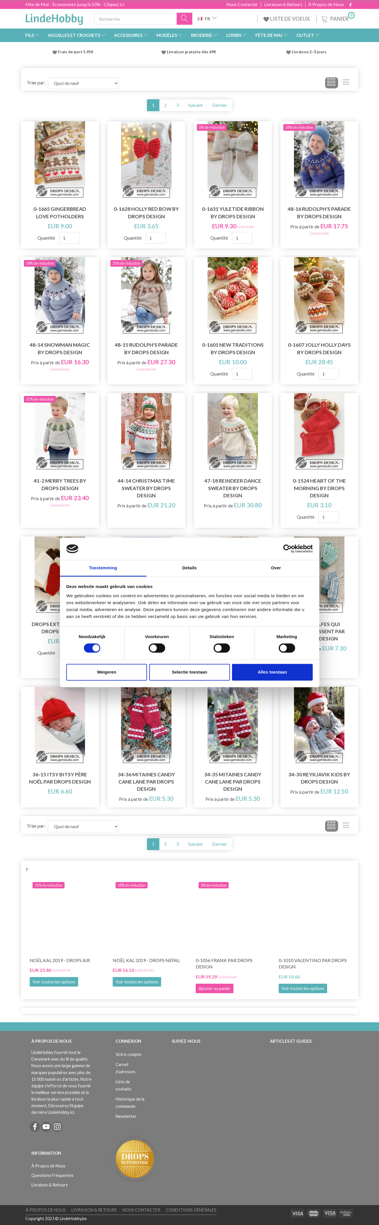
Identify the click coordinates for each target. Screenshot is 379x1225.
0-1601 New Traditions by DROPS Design (233, 348)
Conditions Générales (191, 1209)
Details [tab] (189, 567)
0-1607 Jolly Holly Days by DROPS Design (319, 348)
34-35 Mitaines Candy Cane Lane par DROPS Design (232, 781)
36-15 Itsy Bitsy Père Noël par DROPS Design (60, 778)
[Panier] (337, 18)
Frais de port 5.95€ (75, 52)
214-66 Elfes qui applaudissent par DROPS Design (319, 631)
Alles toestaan (272, 672)
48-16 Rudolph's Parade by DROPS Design (319, 212)
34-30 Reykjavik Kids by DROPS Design (319, 778)
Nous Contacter (242, 4)
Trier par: (36, 82)
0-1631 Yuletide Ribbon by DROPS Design (233, 212)
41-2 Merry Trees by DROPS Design (60, 484)
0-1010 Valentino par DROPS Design (313, 963)
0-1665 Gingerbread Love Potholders (59, 212)
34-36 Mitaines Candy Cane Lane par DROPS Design (146, 781)
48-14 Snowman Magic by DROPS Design (60, 348)
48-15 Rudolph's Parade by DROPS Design (146, 348)
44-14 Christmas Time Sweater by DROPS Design (146, 488)
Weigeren (106, 672)
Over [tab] (276, 567)
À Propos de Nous (326, 4)
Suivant (195, 105)
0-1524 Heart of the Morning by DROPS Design (319, 488)
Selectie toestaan (189, 672)
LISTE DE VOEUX (287, 19)
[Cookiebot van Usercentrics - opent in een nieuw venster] (287, 549)
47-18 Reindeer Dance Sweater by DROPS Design (232, 488)
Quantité (46, 237)
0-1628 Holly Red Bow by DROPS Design (146, 212)
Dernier (219, 105)
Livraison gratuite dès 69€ (192, 52)
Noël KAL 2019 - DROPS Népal (146, 960)
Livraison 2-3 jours (309, 52)
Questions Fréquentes (52, 1175)
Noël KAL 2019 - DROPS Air (60, 960)
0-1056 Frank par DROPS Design (224, 963)
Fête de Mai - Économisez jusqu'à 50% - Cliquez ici (74, 4)
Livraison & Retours (283, 4)
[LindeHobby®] (54, 17)
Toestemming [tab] (103, 567)
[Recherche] (185, 18)
